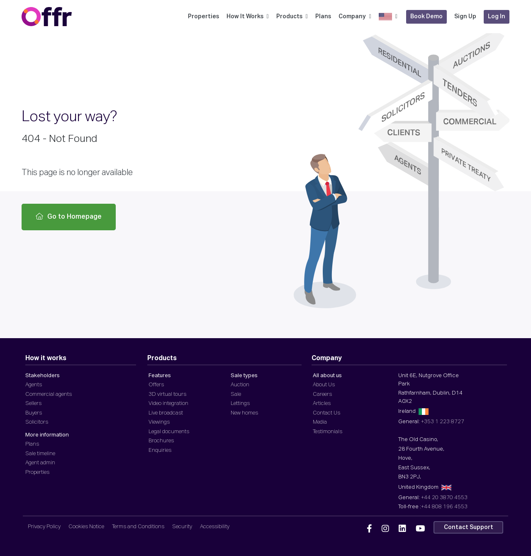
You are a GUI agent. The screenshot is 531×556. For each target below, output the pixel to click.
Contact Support (468, 527)
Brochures (161, 441)
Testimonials (327, 431)
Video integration (168, 403)
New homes (244, 413)
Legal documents (169, 431)
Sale (236, 394)
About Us (324, 385)
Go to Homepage (69, 216)
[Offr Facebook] (369, 529)
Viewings (159, 422)
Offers (156, 385)
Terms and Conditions (138, 526)
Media (320, 422)
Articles (322, 403)
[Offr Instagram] (385, 529)
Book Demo (426, 17)
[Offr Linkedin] (402, 529)
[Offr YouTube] (420, 529)
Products (292, 17)
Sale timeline (40, 453)
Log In (496, 17)
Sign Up (465, 17)
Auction (240, 385)
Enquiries (160, 450)
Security (182, 526)
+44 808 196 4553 (444, 507)
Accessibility (214, 526)
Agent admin (40, 463)
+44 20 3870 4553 (444, 497)
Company (355, 17)
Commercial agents (48, 394)
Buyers (33, 413)
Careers (322, 394)
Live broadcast (166, 413)
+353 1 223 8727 (442, 421)
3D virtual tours (167, 394)
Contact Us (326, 413)
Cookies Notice (86, 526)
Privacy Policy (44, 526)
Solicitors (36, 422)
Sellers (33, 403)
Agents (33, 385)
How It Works (248, 17)
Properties (203, 17)
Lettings (240, 403)
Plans (323, 17)
